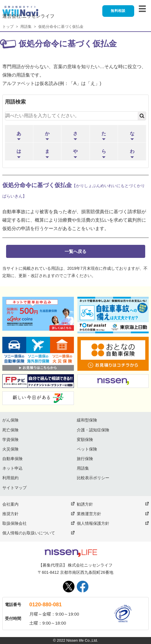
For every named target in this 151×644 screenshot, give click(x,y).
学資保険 (10, 439)
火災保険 (10, 449)
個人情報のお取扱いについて (28, 533)
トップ (8, 26)
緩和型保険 (87, 420)
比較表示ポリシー (93, 477)
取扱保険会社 (14, 523)
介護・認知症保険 (93, 430)
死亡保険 (10, 430)
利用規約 (10, 477)
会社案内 (10, 504)
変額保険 (85, 439)
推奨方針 (10, 513)
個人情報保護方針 (93, 523)
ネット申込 (12, 468)
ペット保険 (87, 449)
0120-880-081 (45, 604)
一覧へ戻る (75, 251)
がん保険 (10, 420)
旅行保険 (85, 458)
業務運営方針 (89, 513)
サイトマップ (14, 487)
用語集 (26, 26)
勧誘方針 (85, 504)
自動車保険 (12, 458)
